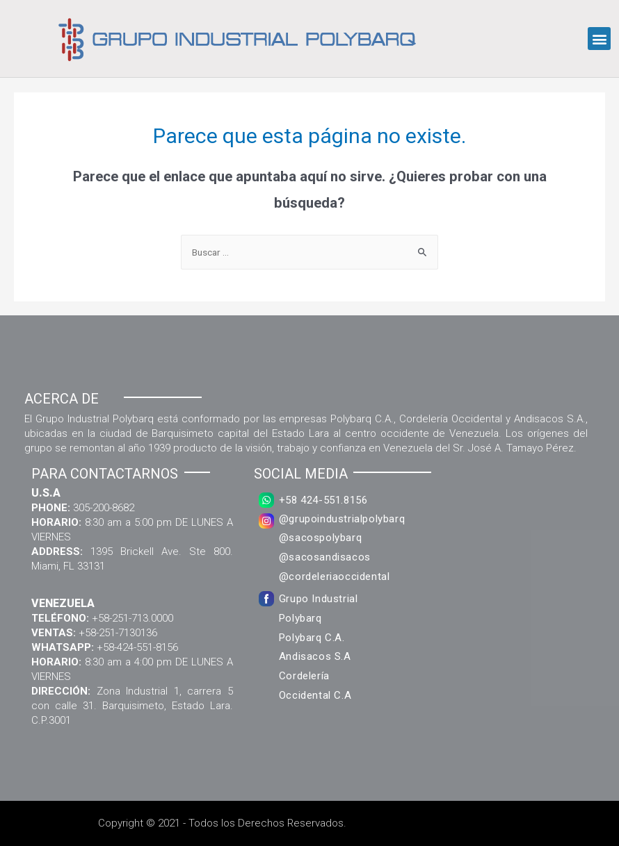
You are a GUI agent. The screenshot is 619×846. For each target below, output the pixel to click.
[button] (599, 38)
